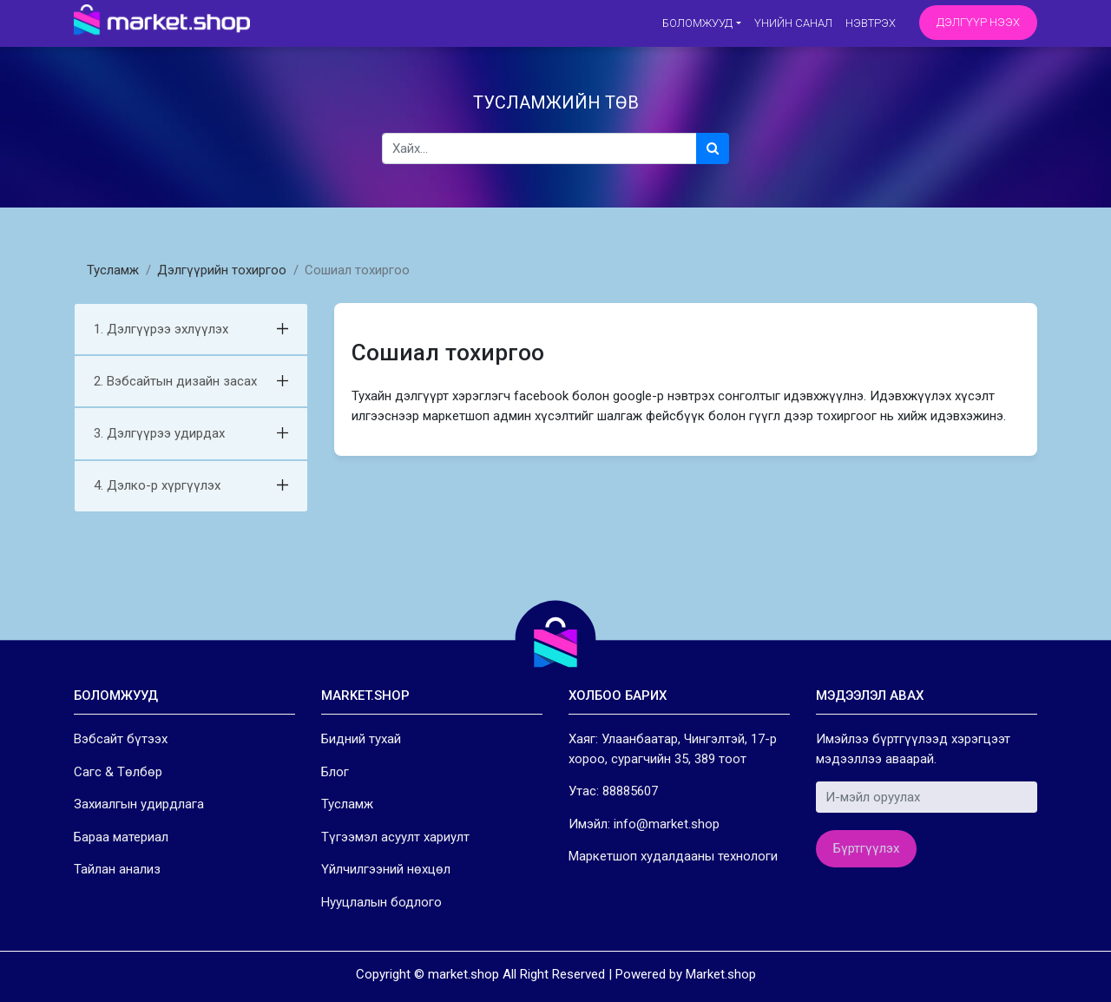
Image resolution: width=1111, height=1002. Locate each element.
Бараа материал (121, 837)
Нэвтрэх (870, 23)
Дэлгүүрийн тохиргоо (221, 270)
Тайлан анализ (117, 869)
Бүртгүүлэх (866, 848)
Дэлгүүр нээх (978, 22)
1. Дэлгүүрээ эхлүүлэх (161, 329)
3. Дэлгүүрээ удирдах (159, 433)
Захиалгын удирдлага (139, 804)
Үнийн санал (793, 23)
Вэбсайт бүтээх (121, 739)
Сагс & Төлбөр (118, 772)
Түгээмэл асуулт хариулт (395, 837)
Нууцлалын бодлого (381, 902)
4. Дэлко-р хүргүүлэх (157, 485)
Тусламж (113, 270)
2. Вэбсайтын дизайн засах (175, 381)
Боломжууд (697, 23)
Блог (335, 772)
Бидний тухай (361, 739)
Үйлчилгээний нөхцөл (385, 869)
